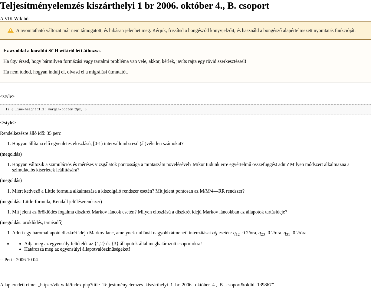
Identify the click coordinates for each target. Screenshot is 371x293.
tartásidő (52, 223)
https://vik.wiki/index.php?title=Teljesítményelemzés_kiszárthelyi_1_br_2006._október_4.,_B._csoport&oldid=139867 (155, 285)
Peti (8, 260)
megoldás (11, 154)
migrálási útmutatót (108, 71)
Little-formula (36, 202)
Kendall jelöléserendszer (76, 202)
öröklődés (32, 223)
